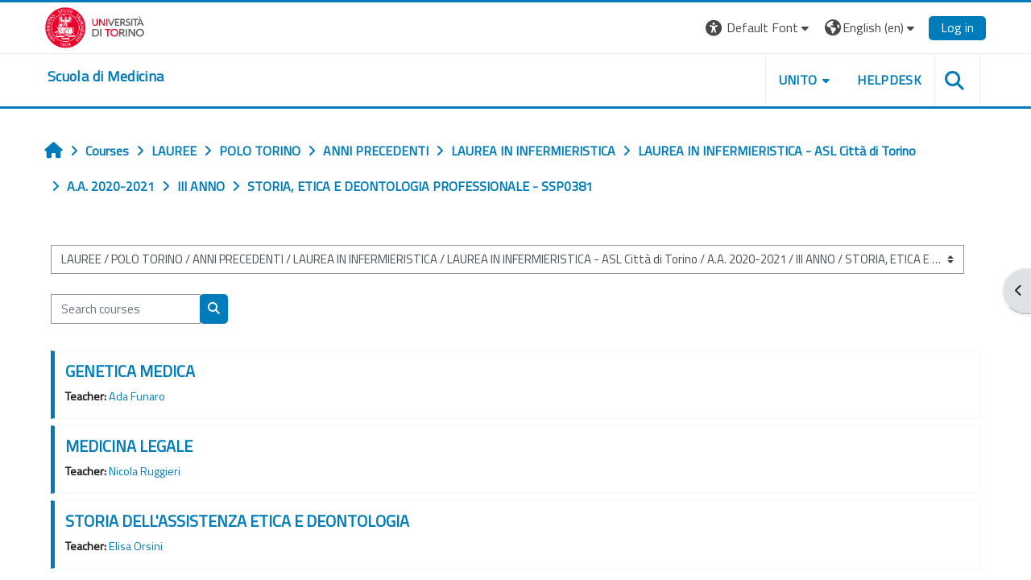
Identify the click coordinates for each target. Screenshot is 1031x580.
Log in (957, 27)
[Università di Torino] (94, 25)
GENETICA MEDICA (130, 370)
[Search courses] (126, 309)
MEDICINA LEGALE (129, 445)
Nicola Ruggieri (144, 471)
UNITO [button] (798, 79)
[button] (759, 27)
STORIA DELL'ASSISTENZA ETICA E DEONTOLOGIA (237, 520)
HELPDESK (889, 79)
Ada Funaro (137, 396)
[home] (106, 76)
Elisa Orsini (136, 546)
